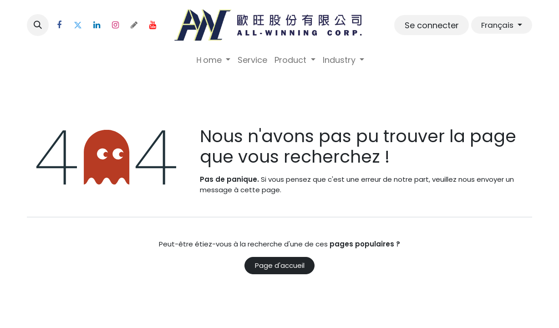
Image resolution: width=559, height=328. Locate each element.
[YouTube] (152, 25)
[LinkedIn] (96, 25)
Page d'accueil (280, 265)
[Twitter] (78, 25)
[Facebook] (59, 25)
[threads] (134, 25)
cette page (260, 190)
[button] (38, 25)
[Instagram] (115, 25)
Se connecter (432, 25)
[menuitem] (212, 60)
